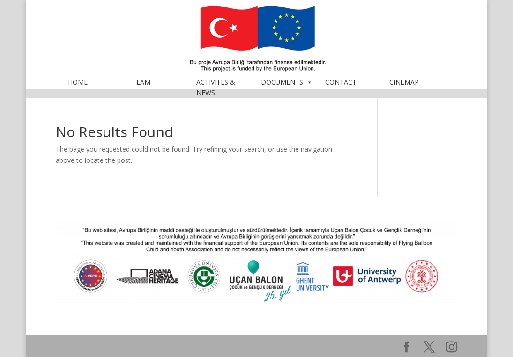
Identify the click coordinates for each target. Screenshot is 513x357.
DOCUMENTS (286, 92)
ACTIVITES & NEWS (215, 92)
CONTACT (341, 91)
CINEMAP (404, 91)
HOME (78, 91)
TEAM (141, 91)
